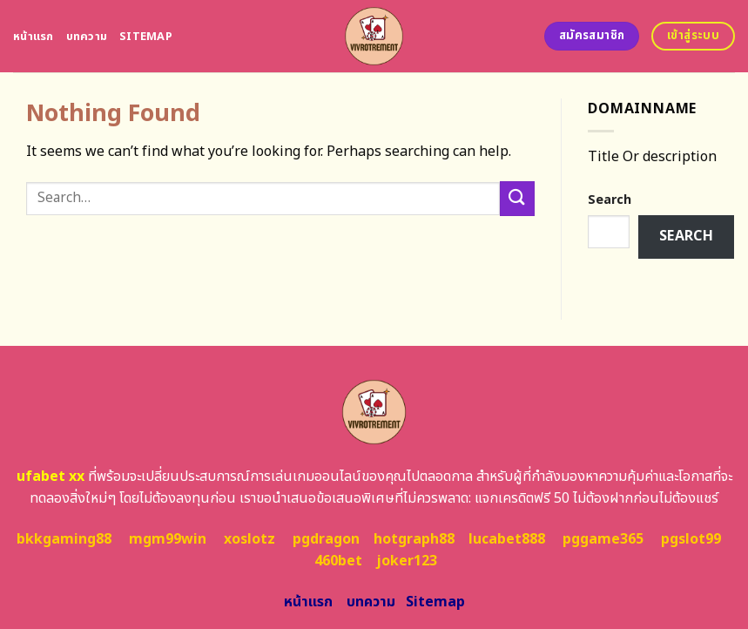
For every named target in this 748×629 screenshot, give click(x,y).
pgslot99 (691, 539)
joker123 (406, 561)
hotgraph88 (414, 539)
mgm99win (167, 539)
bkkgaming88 (64, 539)
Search (609, 200)
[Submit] (517, 198)
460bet (338, 561)
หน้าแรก (33, 36)
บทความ (87, 36)
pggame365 (603, 539)
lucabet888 (506, 539)
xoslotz (249, 539)
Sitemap (145, 36)
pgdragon (326, 539)
